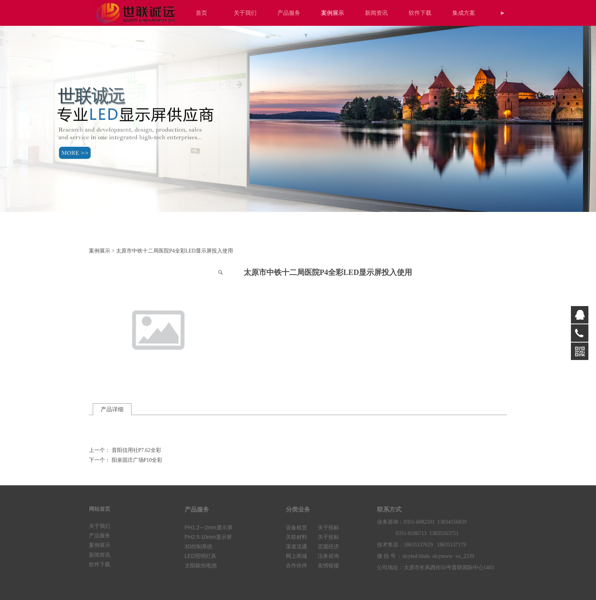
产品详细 (112, 409)
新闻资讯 (376, 12)
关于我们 (245, 12)
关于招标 (328, 528)
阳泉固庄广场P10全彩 (137, 460)
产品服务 (288, 12)
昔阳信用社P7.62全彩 (136, 450)
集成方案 (463, 12)
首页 (201, 12)
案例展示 (332, 12)
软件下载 (420, 12)
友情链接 (328, 565)
